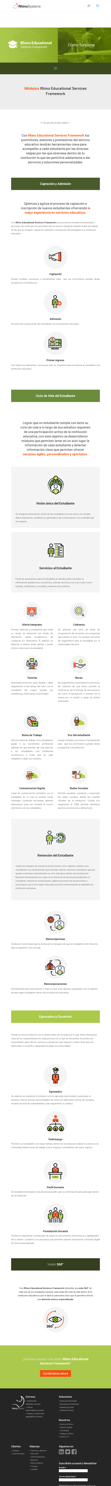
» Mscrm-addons (36, 1463)
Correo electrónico (67, 1477)
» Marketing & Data (66, 1407)
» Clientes (18, 1451)
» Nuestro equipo (65, 1427)
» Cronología (64, 1431)
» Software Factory (66, 1410)
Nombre (62, 1468)
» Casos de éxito (20, 1454)
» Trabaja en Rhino (66, 1434)
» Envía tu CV (64, 1437)
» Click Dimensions (37, 1457)
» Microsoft (34, 1454)
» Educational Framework (69, 1404)
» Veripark (33, 1469)
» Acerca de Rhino (66, 1424)
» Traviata (33, 1466)
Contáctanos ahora (55, 1373)
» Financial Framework (68, 1401)
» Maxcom (34, 1460)
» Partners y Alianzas (38, 1451)
